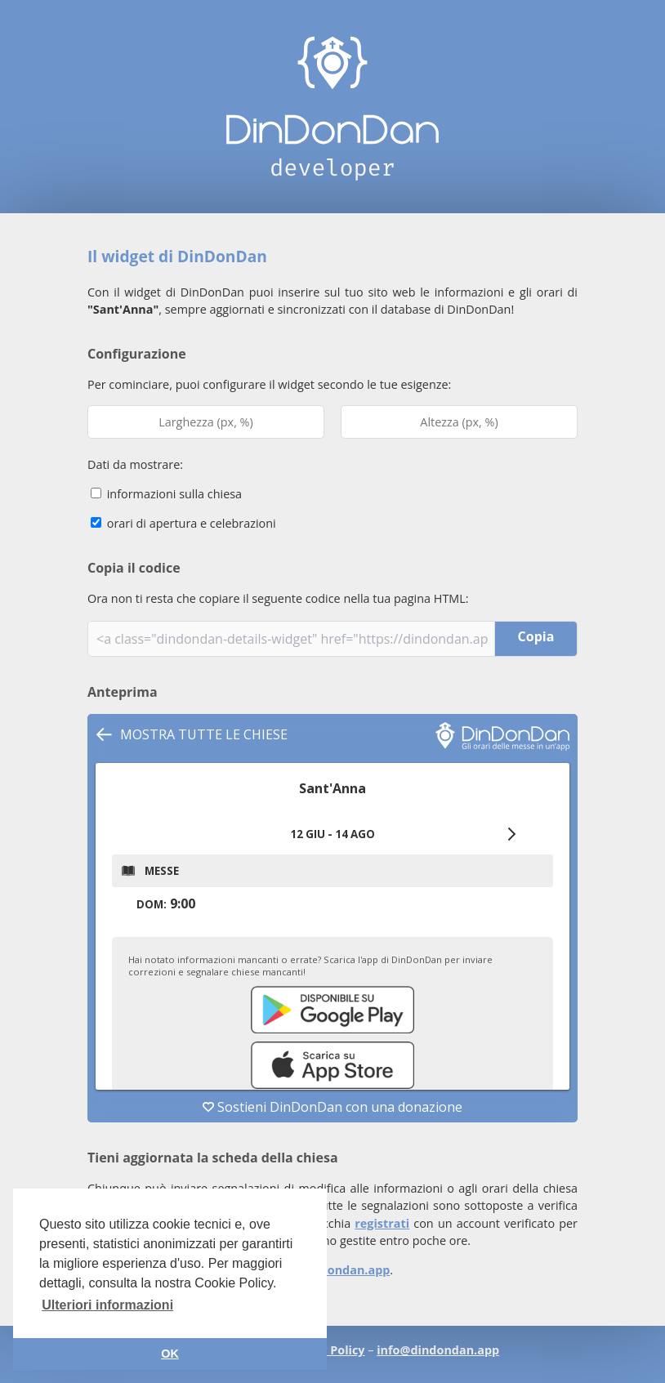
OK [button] (170, 1353)
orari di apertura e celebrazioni (183, 523)
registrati (382, 1223)
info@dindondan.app (328, 1270)
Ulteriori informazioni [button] (107, 1305)
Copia (536, 636)
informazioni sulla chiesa (166, 494)
